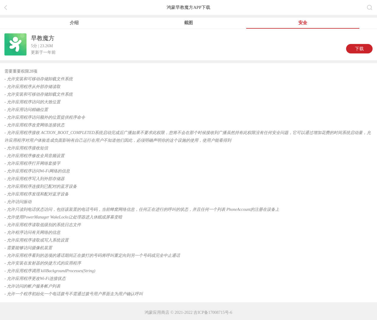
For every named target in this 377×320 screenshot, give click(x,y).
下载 (359, 48)
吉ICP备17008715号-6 (213, 312)
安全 (302, 22)
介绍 (74, 22)
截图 (188, 22)
